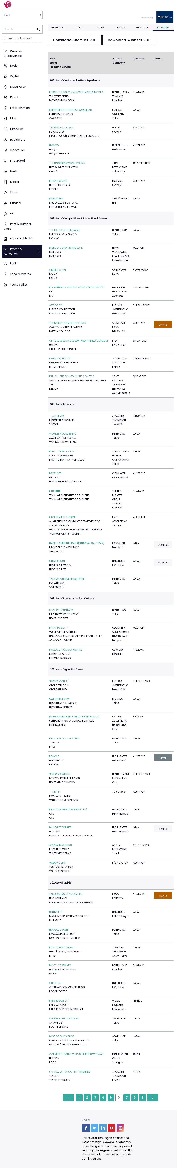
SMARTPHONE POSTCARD (64, 1018)
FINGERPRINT (56, 198)
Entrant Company (119, 60)
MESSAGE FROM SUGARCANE (65, 649)
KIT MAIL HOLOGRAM (61, 947)
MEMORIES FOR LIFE (60, 827)
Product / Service (60, 67)
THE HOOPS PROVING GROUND (67, 163)
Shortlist (142, 27)
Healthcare (17, 140)
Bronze (121, 27)
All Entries (163, 27)
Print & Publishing (21, 239)
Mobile (14, 182)
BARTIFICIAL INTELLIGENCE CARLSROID (70, 110)
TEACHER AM (56, 416)
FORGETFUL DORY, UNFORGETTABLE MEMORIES (76, 92)
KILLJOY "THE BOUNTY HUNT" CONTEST (71, 376)
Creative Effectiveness (13, 53)
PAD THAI (54, 491)
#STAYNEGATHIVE (59, 774)
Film (13, 119)
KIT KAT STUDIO (58, 181)
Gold (79, 27)
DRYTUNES (55, 473)
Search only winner (19, 38)
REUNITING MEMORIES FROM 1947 (68, 809)
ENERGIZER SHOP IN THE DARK (66, 247)
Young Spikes (19, 285)
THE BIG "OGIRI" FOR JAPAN (64, 230)
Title (52, 58)
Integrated (17, 161)
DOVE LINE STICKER (60, 965)
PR (11, 214)
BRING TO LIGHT (58, 628)
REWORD (54, 756)
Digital (14, 76)
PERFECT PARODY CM (61, 451)
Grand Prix (58, 27)
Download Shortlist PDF (74, 40)
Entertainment (20, 108)
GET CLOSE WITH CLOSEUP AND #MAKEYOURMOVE (78, 340)
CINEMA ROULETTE (59, 358)
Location (139, 58)
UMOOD (54, 145)
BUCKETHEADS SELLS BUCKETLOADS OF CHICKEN (77, 287)
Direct (14, 97)
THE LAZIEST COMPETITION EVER (67, 323)
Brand (53, 62)
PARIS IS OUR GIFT (59, 1000)
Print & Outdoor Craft (17, 226)
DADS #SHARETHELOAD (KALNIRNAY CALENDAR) (76, 543)
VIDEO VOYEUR (57, 863)
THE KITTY (55, 791)
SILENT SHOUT (57, 561)
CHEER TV (54, 983)
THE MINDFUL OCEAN (61, 127)
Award (158, 58)
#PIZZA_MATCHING (60, 845)
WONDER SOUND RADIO (63, 433)
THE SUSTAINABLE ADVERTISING (67, 578)
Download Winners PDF (129, 40)
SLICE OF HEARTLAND (61, 610)
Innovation (17, 150)
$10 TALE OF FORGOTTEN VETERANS (69, 1072)
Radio (13, 264)
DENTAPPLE (55, 912)
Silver (100, 27)
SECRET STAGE (57, 269)
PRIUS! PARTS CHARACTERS (64, 738)
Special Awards (20, 274)
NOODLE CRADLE (58, 929)
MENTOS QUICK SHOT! (62, 1036)
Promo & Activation (13, 251)
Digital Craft (18, 87)
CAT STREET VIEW (59, 699)
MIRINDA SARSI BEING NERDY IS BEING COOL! (74, 716)
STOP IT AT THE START (62, 517)
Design (14, 66)
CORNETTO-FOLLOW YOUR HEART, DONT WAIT (76, 1054)
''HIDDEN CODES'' (59, 681)
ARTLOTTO (55, 305)
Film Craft (17, 129)
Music (14, 192)
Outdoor (15, 203)
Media (14, 171)
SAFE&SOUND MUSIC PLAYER (65, 894)
